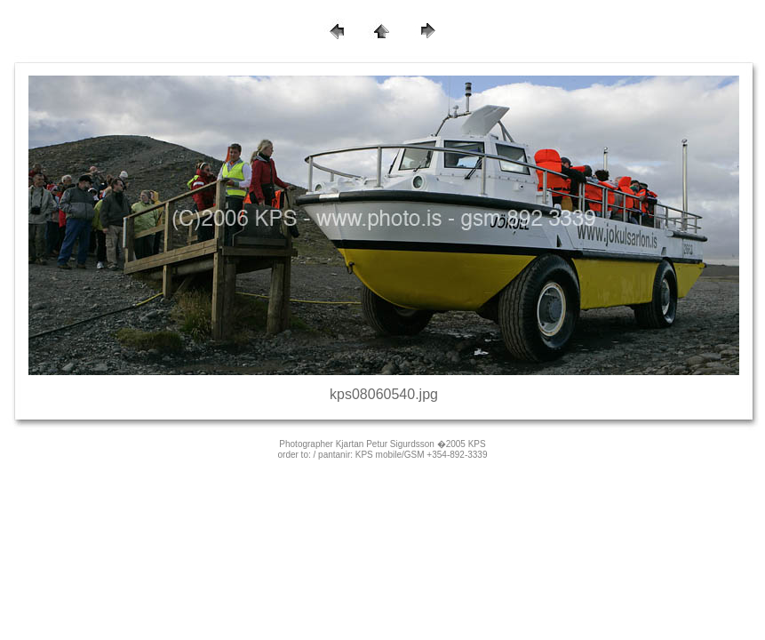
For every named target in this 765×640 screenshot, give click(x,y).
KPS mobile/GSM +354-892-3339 (421, 455)
